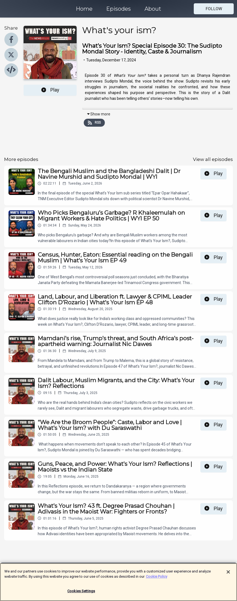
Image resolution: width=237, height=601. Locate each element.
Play (50, 90)
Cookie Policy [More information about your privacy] (156, 579)
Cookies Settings (81, 593)
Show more (98, 114)
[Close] (228, 574)
